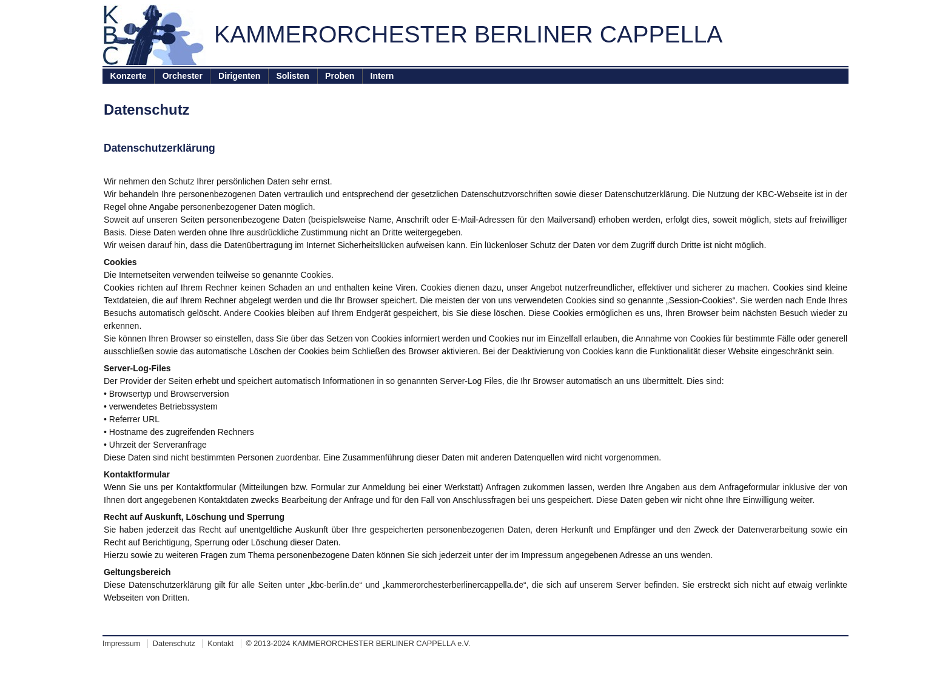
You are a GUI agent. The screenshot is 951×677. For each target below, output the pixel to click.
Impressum (121, 643)
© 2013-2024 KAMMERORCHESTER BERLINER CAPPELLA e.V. (358, 643)
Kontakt (220, 643)
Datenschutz (174, 643)
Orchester (183, 76)
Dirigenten (239, 76)
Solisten (292, 76)
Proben (339, 76)
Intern (382, 76)
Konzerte (128, 76)
